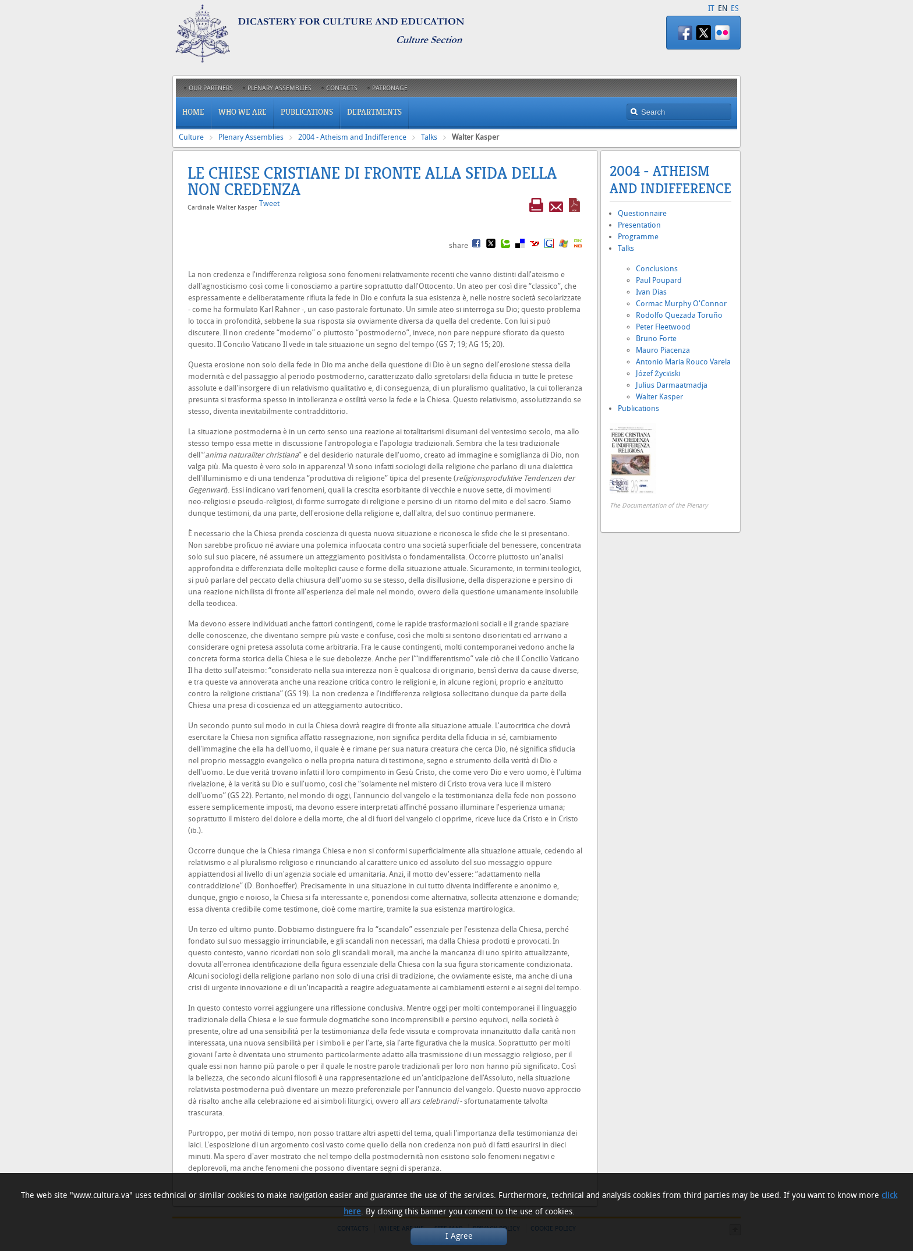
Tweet (269, 203)
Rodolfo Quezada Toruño (679, 315)
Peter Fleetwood (663, 327)
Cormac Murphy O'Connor (681, 303)
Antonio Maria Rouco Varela (683, 361)
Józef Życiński (658, 373)
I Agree (459, 1236)
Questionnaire (642, 213)
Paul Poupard (659, 280)
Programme (638, 236)
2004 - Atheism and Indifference (352, 137)
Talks (429, 137)
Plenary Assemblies (251, 137)
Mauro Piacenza (663, 350)
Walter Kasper (659, 396)
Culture (191, 137)
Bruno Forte (656, 338)
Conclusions (657, 268)
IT (711, 8)
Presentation (639, 225)
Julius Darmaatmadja (671, 385)
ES (735, 8)
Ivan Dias (651, 292)
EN (722, 8)
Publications (638, 408)
